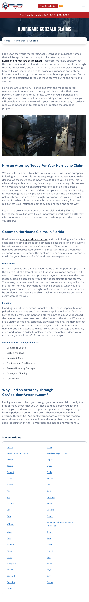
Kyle (49, 557)
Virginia (50, 459)
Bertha (50, 582)
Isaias (49, 563)
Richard (10, 472)
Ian (8, 497)
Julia (49, 491)
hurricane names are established (22, 60)
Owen (9, 478)
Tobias (10, 466)
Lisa (48, 484)
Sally (9, 538)
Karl (8, 491)
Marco (50, 551)
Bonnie (50, 516)
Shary (49, 466)
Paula (49, 472)
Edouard (11, 576)
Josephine (11, 563)
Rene (49, 538)
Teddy (50, 532)
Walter (10, 459)
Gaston (10, 503)
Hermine (51, 497)
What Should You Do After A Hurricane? (60, 524)
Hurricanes (19, 40)
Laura (9, 557)
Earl (8, 509)
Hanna (10, 569)
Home (7, 40)
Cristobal (11, 582)
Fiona (49, 503)
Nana (9, 551)
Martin (10, 484)
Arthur (10, 588)
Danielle (50, 509)
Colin (9, 516)
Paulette (10, 544)
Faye (49, 569)
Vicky (9, 532)
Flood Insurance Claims (17, 453)
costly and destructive (33, 239)
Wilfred (10, 524)
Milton (49, 447)
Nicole (50, 478)
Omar (49, 544)
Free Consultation (48, 6)
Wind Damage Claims (57, 453)
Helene (10, 447)
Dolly (49, 576)
